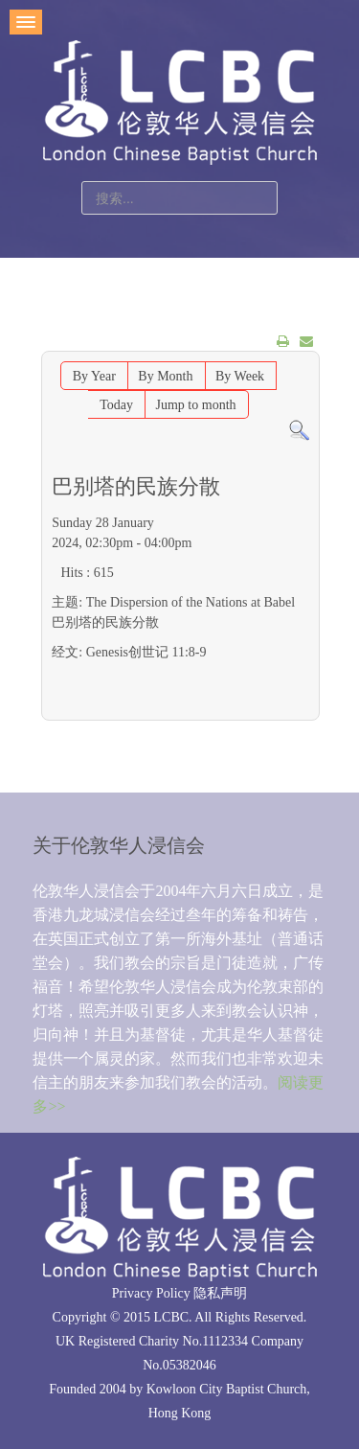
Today (116, 405)
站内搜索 (81, 181)
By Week (239, 376)
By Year (94, 376)
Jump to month (196, 405)
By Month (165, 376)
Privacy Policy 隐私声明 (180, 1293)
